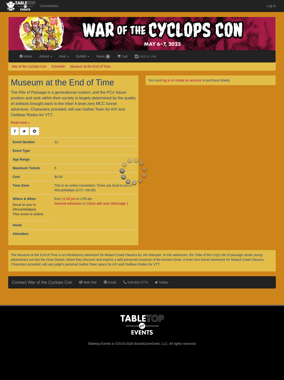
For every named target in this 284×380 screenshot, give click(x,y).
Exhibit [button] (82, 56)
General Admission (68, 203)
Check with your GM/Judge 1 (107, 203)
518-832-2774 (135, 282)
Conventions (49, 6)
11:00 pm (69, 199)
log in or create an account (182, 80)
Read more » (20, 122)
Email (110, 282)
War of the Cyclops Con (29, 66)
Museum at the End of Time (90, 66)
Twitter (162, 282)
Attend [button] (45, 56)
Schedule (58, 66)
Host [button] (64, 56)
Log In (271, 6)
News (103, 56)
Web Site (87, 282)
